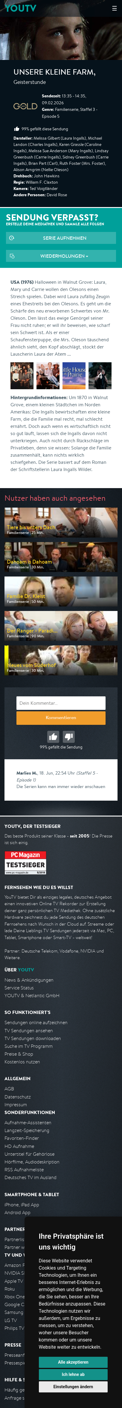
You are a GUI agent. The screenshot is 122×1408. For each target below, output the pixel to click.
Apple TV (13, 1281)
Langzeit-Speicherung (26, 1130)
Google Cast (17, 1304)
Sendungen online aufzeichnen (36, 1022)
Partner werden (20, 1247)
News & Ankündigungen (29, 980)
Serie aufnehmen (64, 238)
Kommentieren (61, 718)
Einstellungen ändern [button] (73, 1386)
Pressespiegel (18, 1363)
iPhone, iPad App (21, 1205)
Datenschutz (17, 1097)
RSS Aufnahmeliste (24, 1169)
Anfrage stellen (20, 1398)
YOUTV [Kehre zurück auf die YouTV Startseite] (20, 8)
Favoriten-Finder (21, 1138)
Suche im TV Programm (28, 1046)
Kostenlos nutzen (22, 1062)
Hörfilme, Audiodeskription (32, 1162)
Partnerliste (16, 1239)
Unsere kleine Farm (53, 73)
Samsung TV (17, 1312)
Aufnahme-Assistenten (27, 1122)
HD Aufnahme (19, 1146)
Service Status (19, 988)
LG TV (10, 1320)
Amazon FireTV (19, 1265)
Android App (17, 1212)
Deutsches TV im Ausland (30, 1177)
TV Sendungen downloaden (32, 1038)
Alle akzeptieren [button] (73, 1362)
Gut (53, 737)
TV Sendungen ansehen (28, 1030)
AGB (9, 1089)
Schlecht (69, 737)
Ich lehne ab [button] (73, 1374)
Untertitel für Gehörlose (29, 1154)
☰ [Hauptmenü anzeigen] (114, 8)
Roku (9, 1289)
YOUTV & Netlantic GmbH (32, 995)
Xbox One (14, 1297)
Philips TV (14, 1328)
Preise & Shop (18, 1054)
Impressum (15, 1104)
